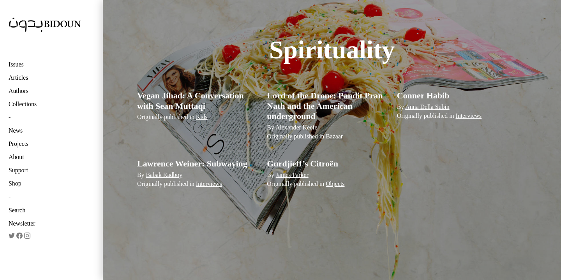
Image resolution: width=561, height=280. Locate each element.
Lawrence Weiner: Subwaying (192, 163)
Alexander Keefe (296, 127)
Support (18, 170)
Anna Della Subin (427, 106)
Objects (335, 183)
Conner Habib (423, 95)
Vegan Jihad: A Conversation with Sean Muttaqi (190, 100)
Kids (202, 117)
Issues (16, 64)
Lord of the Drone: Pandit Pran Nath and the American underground (325, 106)
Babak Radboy (164, 175)
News (16, 130)
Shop (15, 183)
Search (17, 210)
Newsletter (22, 223)
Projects (18, 143)
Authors (18, 91)
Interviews (468, 115)
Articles (18, 77)
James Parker (292, 175)
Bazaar (334, 136)
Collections (23, 104)
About (16, 157)
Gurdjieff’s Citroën (302, 163)
